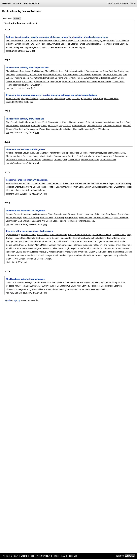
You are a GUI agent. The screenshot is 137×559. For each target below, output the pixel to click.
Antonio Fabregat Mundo (28, 282)
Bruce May (84, 44)
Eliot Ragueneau (43, 44)
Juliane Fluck (92, 238)
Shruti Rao (120, 245)
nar (7, 88)
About (6, 556)
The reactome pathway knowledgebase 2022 (27, 68)
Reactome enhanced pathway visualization (27, 180)
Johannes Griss (100, 71)
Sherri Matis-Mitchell (122, 252)
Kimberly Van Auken (92, 255)
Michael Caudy (98, 282)
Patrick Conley (12, 47)
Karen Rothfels (31, 40)
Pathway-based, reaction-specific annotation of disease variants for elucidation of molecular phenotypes (57, 37)
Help (32, 556)
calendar (27, 3)
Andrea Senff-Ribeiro (82, 71)
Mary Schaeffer (120, 255)
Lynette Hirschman (27, 259)
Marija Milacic (51, 71)
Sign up (133, 3)
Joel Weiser (106, 44)
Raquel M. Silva (50, 248)
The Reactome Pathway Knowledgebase (25, 149)
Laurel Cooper (52, 238)
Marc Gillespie (122, 40)
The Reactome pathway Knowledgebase (25, 210)
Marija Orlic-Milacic (14, 40)
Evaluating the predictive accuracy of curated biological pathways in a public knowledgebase (51, 95)
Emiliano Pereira (107, 245)
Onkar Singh (63, 248)
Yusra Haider (85, 74)
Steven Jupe (28, 153)
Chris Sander (80, 81)
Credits (24, 556)
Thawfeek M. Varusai (52, 74)
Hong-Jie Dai (65, 238)
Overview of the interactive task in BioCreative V (29, 231)
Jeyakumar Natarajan (72, 245)
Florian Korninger (14, 156)
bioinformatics (12, 194)
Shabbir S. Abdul (28, 234)
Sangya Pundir (51, 255)
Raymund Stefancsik (80, 248)
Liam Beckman (50, 78)
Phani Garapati (95, 153)
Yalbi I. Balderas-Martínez (79, 234)
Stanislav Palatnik (90, 286)
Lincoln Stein (118, 81)
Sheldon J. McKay (31, 217)
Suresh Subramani (112, 248)
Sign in (125, 3)
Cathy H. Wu (11, 259)
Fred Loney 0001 (39, 125)
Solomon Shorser (41, 81)
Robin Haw (95, 44)
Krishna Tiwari (28, 44)
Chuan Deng (36, 74)
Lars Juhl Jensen (60, 241)
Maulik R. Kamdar (23, 286)
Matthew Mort (55, 245)
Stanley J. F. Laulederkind (100, 252)
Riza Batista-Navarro (101, 234)
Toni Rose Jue (89, 241)
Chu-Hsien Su (96, 248)
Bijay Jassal (73, 40)
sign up (17, 300)
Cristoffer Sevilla (13, 44)
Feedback (72, 556)
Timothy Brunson (21, 78)
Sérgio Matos (12, 245)
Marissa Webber (82, 183)
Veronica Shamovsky (89, 40)
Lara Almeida (43, 234)
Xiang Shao (63, 78)
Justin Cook (27, 81)
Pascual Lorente (69, 122)
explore (17, 3)
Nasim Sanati (36, 78)
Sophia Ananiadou (58, 234)
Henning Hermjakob (29, 47)
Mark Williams (24, 221)
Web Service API (44, 556)
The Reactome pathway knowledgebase (25, 279)
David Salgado (35, 248)
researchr (6, 3)
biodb (8, 51)
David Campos (119, 234)
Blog (56, 556)
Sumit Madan (120, 241)
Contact (14, 556)
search (35, 3)
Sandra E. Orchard (35, 255)
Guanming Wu (79, 47)
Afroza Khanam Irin (42, 241)
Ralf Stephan (73, 44)
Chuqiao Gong (59, 44)
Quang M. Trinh (107, 40)
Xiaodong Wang (56, 252)
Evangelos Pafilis (90, 245)
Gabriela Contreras (36, 238)
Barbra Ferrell (79, 238)
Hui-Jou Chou (20, 238)
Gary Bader (56, 81)
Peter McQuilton (26, 245)
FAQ (63, 556)
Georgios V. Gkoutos (23, 241)
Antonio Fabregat (77, 78)
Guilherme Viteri (13, 81)
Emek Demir (67, 81)
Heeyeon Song (76, 187)
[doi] (33, 51)
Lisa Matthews (45, 40)
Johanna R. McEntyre (16, 255)
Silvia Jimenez (75, 241)
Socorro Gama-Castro (109, 238)
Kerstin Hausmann (85, 214)
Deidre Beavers (120, 44)
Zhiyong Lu (107, 255)
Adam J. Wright (60, 40)
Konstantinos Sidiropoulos (98, 78)
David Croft (11, 282)
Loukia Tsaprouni (23, 252)
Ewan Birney (52, 289)
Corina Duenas (54, 156)
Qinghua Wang (12, 234)
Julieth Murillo (117, 78)
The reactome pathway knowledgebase (25, 119)
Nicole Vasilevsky (40, 252)
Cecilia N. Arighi (44, 259)
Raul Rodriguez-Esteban (70, 255)
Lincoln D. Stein (46, 47)
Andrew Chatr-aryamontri (76, 252)
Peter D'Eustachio (63, 47)
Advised (17, 18)
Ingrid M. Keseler (105, 241)
